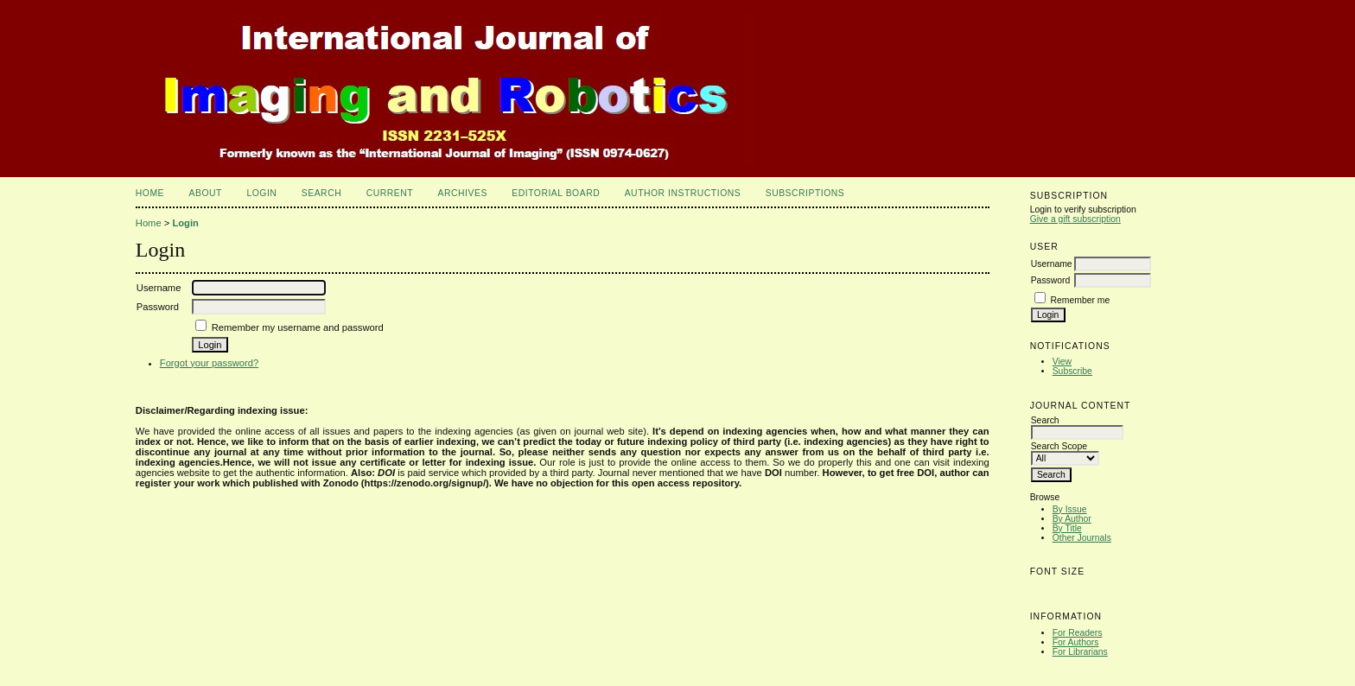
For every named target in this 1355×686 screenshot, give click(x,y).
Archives (462, 193)
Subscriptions (805, 193)
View (1062, 361)
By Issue (1070, 509)
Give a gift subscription (1075, 219)
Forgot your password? (209, 363)
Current (389, 193)
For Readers (1078, 633)
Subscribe (1072, 371)
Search (321, 193)
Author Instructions (683, 193)
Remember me (1080, 300)
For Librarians (1080, 652)
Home (150, 193)
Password (1051, 280)
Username (1051, 264)
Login (261, 193)
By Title (1067, 528)
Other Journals (1082, 538)
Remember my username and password (298, 327)
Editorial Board (556, 193)
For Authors (1076, 642)
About (205, 193)
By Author (1072, 519)
